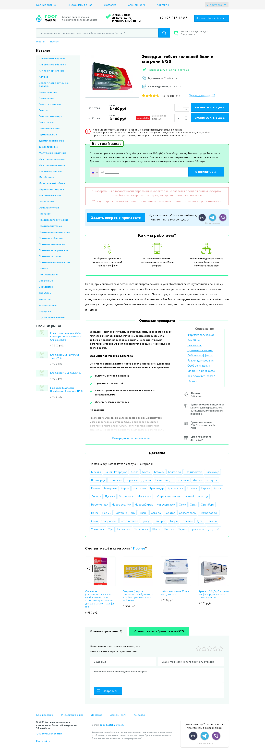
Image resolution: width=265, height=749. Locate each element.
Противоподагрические (53, 250)
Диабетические (48, 146)
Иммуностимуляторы (52, 165)
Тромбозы (45, 292)
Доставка (110, 4)
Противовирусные (50, 225)
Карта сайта (43, 741)
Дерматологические (51, 140)
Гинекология (46, 122)
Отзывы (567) (136, 4)
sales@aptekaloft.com (112, 724)
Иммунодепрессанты (52, 158)
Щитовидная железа (52, 317)
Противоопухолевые (52, 244)
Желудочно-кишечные (52, 152)
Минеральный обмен (52, 183)
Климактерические (50, 171)
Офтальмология (49, 207)
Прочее (54, 41)
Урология (45, 298)
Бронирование (46, 4)
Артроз (43, 76)
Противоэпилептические (54, 262)
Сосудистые (46, 286)
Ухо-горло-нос (47, 305)
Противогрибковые (51, 238)
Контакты (163, 4)
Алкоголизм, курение (52, 58)
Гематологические (50, 104)
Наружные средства (51, 189)
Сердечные (46, 280)
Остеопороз (46, 201)
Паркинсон (45, 213)
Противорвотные (50, 256)
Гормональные (48, 134)
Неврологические (50, 195)
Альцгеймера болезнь (53, 64)
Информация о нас (80, 4)
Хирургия (45, 311)
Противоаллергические (53, 219)
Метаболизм (46, 177)
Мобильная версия (50, 733)
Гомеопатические (49, 128)
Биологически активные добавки (54, 84)
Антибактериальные (51, 70)
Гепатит (43, 110)
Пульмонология (48, 274)
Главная (40, 41)
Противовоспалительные (54, 231)
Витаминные (46, 98)
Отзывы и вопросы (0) (202, 95)
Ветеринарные (48, 91)
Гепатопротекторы (50, 116)
